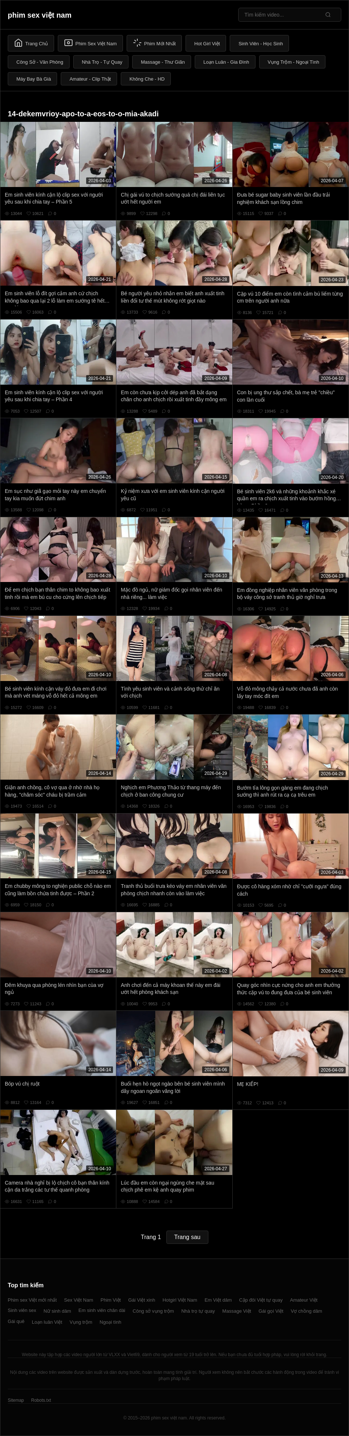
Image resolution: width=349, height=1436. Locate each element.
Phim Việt (111, 1300)
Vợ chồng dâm (306, 1311)
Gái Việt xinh (141, 1300)
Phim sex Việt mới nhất (32, 1300)
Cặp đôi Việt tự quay (261, 1300)
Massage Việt (236, 1311)
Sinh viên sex (22, 1310)
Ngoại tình (110, 1322)
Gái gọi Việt (270, 1311)
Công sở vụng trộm (153, 1311)
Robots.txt (41, 1400)
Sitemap (16, 1400)
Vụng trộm (81, 1322)
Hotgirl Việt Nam (179, 1300)
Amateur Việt (304, 1300)
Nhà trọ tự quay (198, 1311)
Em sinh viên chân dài (101, 1310)
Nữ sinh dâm (57, 1311)
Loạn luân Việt (47, 1322)
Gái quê (16, 1321)
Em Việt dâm (218, 1300)
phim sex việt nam (39, 15)
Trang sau (187, 1237)
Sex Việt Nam (78, 1300)
